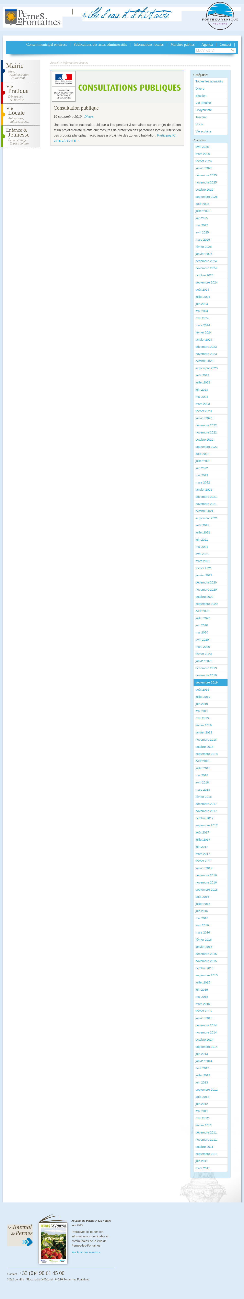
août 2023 (202, 375)
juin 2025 (202, 218)
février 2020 (204, 654)
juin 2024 (202, 304)
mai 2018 (202, 775)
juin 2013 (202, 1082)
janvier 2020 (204, 661)
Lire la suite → (67, 140)
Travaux (201, 117)
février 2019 (204, 725)
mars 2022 (203, 482)
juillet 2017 (203, 839)
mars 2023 (203, 404)
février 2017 (204, 861)
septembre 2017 (207, 825)
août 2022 (202, 454)
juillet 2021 (203, 532)
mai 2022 (202, 475)
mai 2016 (202, 918)
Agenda (207, 44)
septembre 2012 (207, 1089)
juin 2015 (202, 989)
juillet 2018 (203, 768)
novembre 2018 (206, 739)
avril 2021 (202, 554)
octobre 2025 (204, 189)
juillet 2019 (203, 696)
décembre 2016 (206, 875)
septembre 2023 (207, 368)
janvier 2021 (204, 575)
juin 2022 (202, 468)
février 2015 (204, 1011)
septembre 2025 (207, 196)
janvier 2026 (204, 168)
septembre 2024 (207, 282)
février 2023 (204, 411)
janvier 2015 (204, 1018)
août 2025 (202, 204)
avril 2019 (202, 718)
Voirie (199, 124)
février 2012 (204, 1125)
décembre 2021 (206, 496)
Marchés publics (183, 44)
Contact (225, 44)
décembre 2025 (206, 175)
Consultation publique (76, 108)
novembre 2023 (206, 354)
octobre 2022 (204, 439)
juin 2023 (202, 389)
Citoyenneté (204, 110)
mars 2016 (203, 932)
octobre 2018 (204, 746)
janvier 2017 (204, 868)
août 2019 (202, 689)
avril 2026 (202, 146)
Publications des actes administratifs (100, 44)
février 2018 (204, 796)
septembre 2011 (207, 1154)
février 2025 (204, 246)
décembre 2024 (206, 261)
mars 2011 (203, 1168)
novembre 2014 (206, 1032)
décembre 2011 (206, 1132)
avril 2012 (202, 1118)
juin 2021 (202, 539)
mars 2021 (203, 561)
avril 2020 (202, 639)
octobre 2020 (204, 596)
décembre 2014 (206, 1025)
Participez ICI (166, 135)
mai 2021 (202, 546)
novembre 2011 (206, 1139)
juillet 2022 (203, 461)
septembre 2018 (207, 754)
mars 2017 (203, 854)
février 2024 (204, 332)
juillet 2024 (203, 296)
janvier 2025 (204, 254)
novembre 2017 (206, 811)
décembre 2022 (206, 425)
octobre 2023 (204, 361)
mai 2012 (202, 1111)
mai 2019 (202, 711)
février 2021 (204, 568)
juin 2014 (202, 1054)
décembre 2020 (206, 582)
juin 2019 (202, 704)
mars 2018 (203, 789)
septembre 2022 (207, 446)
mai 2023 (202, 396)
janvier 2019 (204, 732)
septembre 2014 (207, 1046)
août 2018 (202, 761)
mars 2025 (203, 239)
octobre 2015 (204, 968)
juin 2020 (202, 625)
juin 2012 (202, 1104)
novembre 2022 (206, 432)
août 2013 (202, 1068)
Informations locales (149, 44)
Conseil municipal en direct (46, 44)
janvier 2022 (204, 489)
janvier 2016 (204, 946)
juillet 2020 (203, 618)
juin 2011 (202, 1161)
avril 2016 (202, 925)
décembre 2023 (206, 346)
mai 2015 (202, 996)
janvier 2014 (204, 1061)
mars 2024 (203, 325)
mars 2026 (203, 154)
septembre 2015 (207, 975)
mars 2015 (203, 1004)
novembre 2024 (206, 268)
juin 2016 (202, 911)
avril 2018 (202, 782)
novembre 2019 (206, 675)
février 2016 (204, 939)
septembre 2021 (207, 518)
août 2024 (202, 289)
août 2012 (202, 1096)
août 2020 (202, 611)
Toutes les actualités (209, 81)
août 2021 (202, 525)
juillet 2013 (203, 1075)
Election (201, 95)
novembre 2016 (206, 882)
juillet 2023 (203, 382)
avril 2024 (202, 318)
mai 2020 (202, 632)
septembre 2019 (207, 682)
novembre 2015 (206, 961)
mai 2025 (202, 225)
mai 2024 (202, 311)
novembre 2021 (206, 504)
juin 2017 (202, 846)
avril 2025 (202, 232)
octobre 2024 (204, 275)
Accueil (54, 62)
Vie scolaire (203, 131)
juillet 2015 (203, 982)
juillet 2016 (203, 904)
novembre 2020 (206, 589)
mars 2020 (203, 646)
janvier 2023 (204, 418)
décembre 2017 (206, 804)
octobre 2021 (204, 511)
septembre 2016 (207, 889)
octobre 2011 (204, 1146)
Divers (200, 88)
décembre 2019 (206, 668)
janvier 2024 (204, 339)
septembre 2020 (207, 604)
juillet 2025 (203, 211)
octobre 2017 (204, 818)
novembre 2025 (206, 182)
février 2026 (204, 161)
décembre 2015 (206, 954)
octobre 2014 (204, 1039)
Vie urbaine (203, 102)
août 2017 (202, 832)
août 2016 (202, 896)
